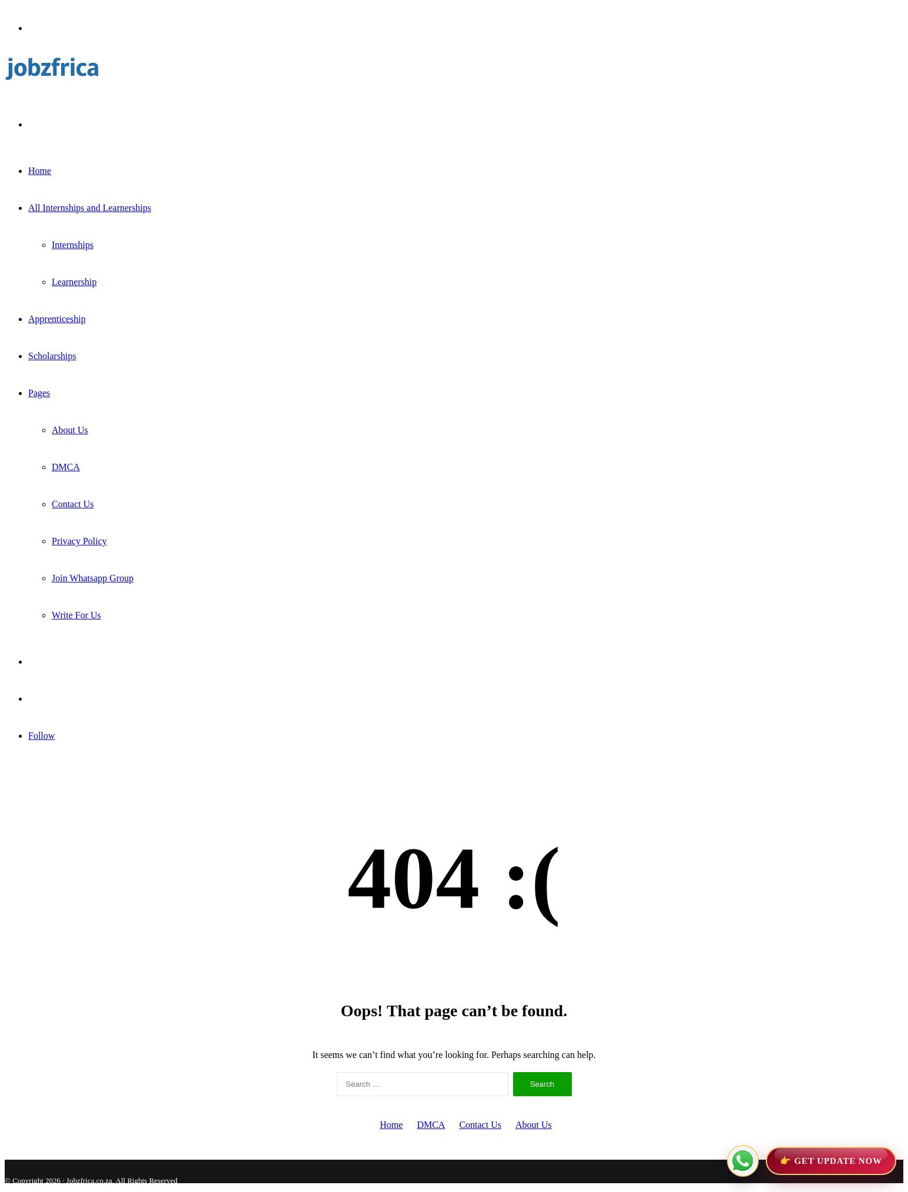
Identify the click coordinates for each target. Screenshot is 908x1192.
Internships (72, 245)
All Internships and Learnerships (89, 208)
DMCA (66, 467)
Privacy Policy (79, 541)
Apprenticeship (57, 319)
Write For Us (76, 615)
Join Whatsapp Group (92, 578)
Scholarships (52, 356)
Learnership (74, 282)
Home (39, 171)
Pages (39, 393)
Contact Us (73, 504)
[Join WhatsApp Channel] (811, 1161)
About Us (70, 430)
